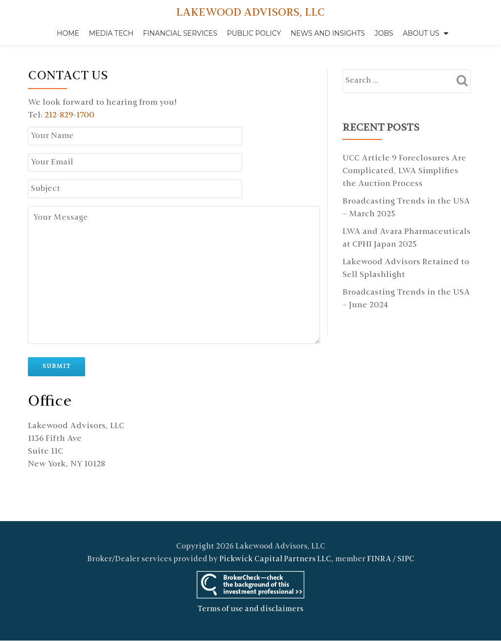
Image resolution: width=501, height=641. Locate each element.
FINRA (379, 539)
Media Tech (111, 33)
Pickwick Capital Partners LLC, (276, 539)
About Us (421, 33)
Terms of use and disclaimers (250, 589)
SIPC (405, 539)
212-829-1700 (69, 115)
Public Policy (254, 33)
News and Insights (328, 33)
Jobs (384, 33)
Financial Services (180, 33)
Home (68, 33)
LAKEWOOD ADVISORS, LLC (250, 13)
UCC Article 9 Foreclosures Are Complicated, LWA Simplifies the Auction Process (404, 171)
